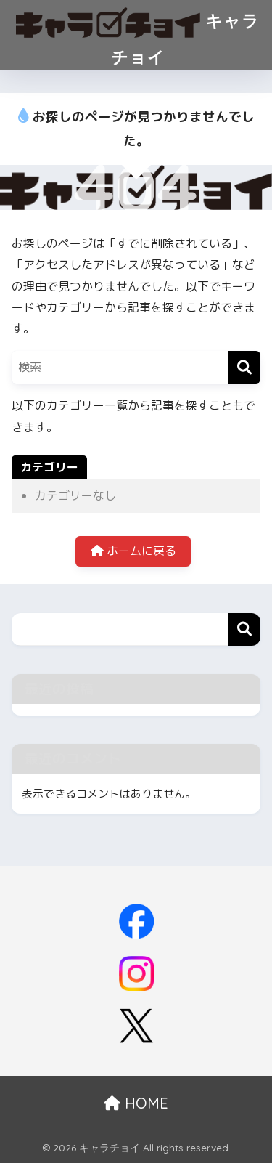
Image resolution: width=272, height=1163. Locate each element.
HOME (136, 1103)
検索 (244, 629)
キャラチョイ (138, 34)
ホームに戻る (133, 551)
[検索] (244, 367)
